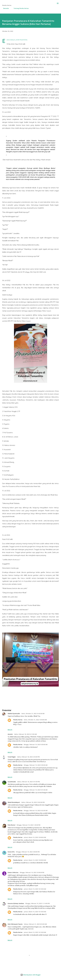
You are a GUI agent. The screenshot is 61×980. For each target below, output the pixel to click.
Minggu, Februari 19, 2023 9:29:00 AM (35, 744)
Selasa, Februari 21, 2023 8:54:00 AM (35, 924)
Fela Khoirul (11, 825)
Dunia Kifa (11, 852)
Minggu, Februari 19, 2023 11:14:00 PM (37, 903)
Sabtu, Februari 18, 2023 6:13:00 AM (25, 734)
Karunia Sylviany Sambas (16, 903)
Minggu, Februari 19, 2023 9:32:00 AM (35, 810)
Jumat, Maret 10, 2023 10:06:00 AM (35, 837)
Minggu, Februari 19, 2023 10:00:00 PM (32, 872)
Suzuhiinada (12, 782)
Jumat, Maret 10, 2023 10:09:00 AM (35, 860)
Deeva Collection (13, 872)
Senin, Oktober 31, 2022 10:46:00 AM (35, 720)
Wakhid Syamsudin (14, 713)
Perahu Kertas (17, 720)
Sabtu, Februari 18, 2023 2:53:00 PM (28, 757)
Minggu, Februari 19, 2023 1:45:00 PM (28, 825)
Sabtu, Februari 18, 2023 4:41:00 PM (28, 782)
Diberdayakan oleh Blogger (31, 975)
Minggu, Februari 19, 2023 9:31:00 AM (35, 790)
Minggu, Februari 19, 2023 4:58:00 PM (28, 852)
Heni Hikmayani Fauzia (15, 924)
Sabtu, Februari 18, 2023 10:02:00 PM (33, 802)
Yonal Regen (12, 757)
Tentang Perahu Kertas (20, 8)
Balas (10, 730)
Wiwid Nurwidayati (14, 802)
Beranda (5, 8)
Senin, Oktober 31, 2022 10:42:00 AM (32, 713)
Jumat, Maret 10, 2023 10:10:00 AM (35, 889)
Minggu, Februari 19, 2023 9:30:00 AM (35, 765)
